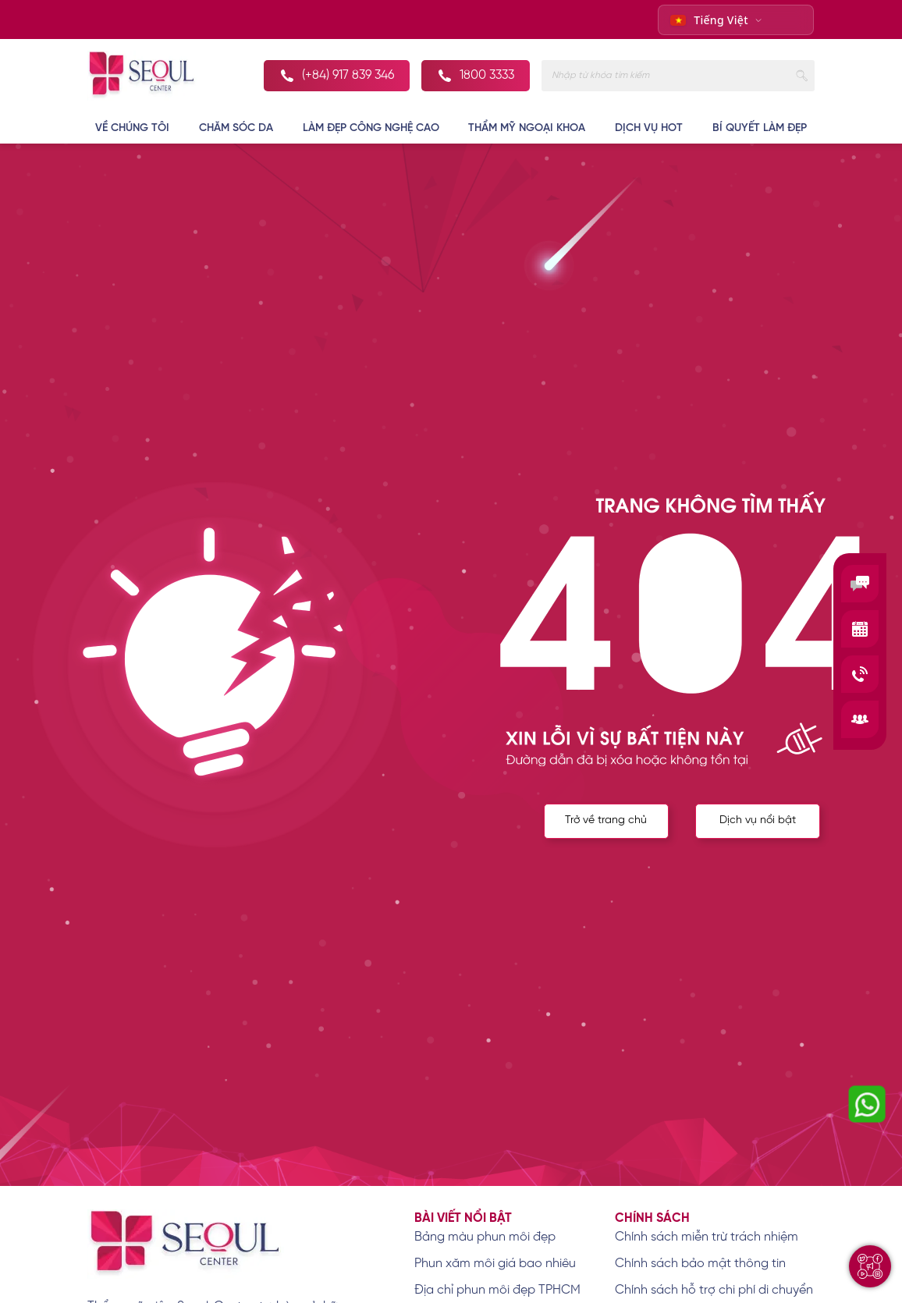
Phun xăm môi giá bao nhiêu (495, 1263)
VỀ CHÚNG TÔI (132, 128)
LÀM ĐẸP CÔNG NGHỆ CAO (371, 128)
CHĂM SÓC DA (236, 128)
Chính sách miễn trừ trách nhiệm (706, 1237)
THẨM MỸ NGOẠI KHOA (526, 128)
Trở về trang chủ (606, 820)
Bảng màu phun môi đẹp (485, 1237)
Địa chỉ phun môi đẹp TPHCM (497, 1290)
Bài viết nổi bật (463, 1218)
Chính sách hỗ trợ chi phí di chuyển (714, 1290)
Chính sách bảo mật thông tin (700, 1263)
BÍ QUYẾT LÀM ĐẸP (759, 128)
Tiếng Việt (709, 19)
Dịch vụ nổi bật (757, 820)
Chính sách (652, 1218)
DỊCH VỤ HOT (649, 128)
